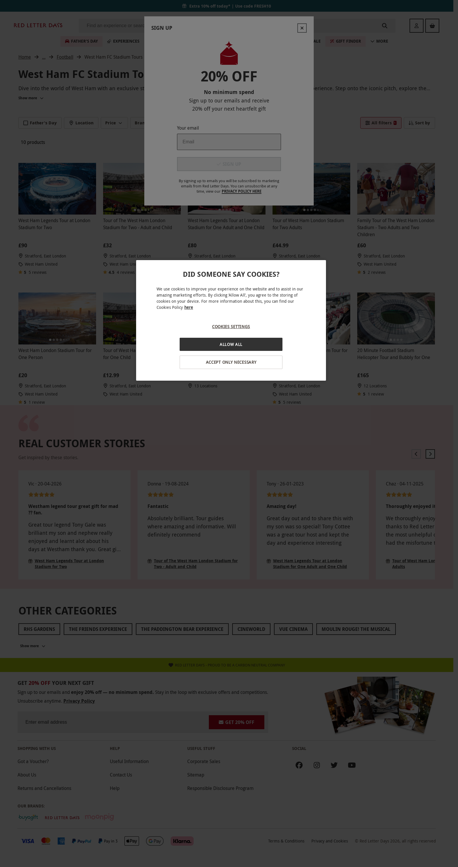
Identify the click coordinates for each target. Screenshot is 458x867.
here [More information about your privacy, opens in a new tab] (188, 307)
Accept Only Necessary (231, 362)
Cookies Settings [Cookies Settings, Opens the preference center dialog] (231, 326)
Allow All (231, 344)
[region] (231, 320)
